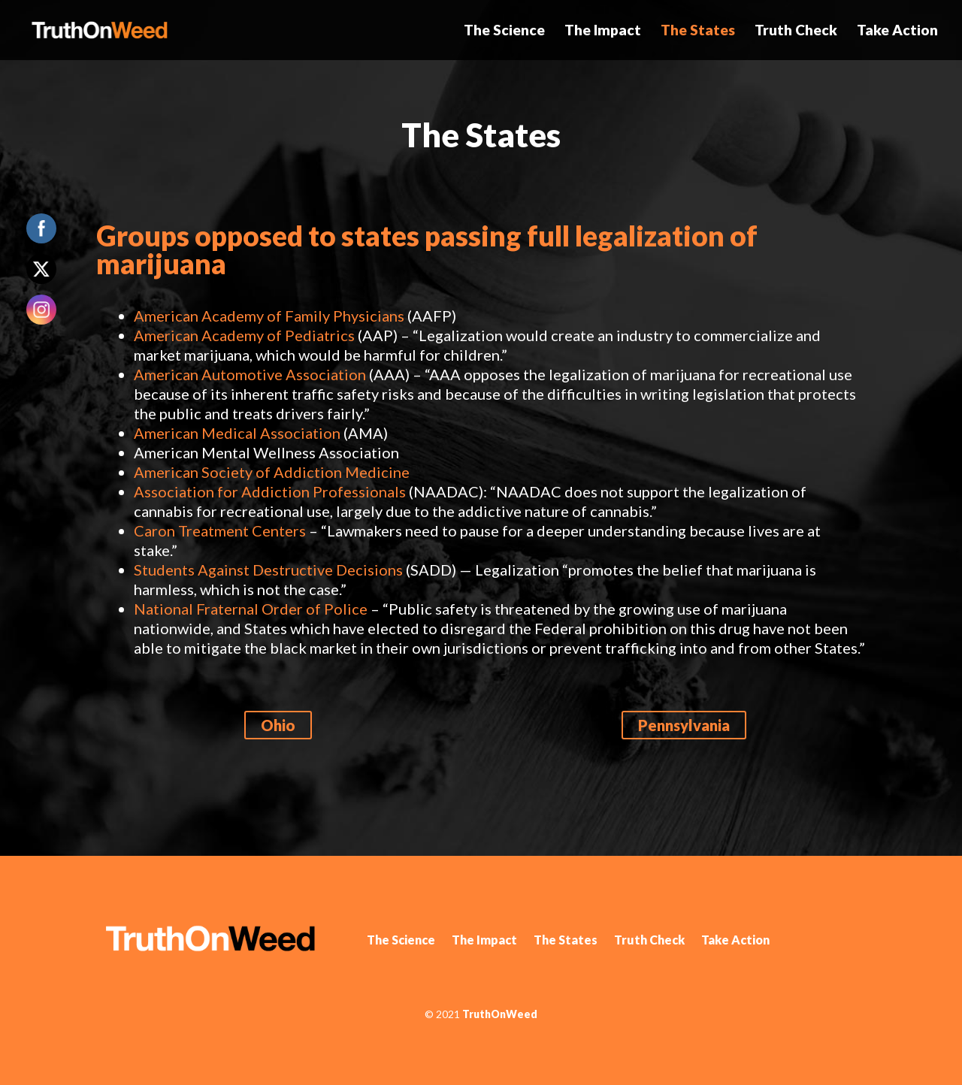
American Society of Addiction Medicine (272, 472)
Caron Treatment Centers (220, 530)
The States (698, 31)
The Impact (602, 31)
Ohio (278, 725)
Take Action (897, 31)
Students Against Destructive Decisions (268, 570)
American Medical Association (237, 433)
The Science (504, 31)
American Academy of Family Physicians (269, 316)
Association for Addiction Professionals (270, 491)
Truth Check (796, 31)
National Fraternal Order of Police (251, 609)
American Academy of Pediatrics (244, 335)
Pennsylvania (684, 725)
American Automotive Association (250, 374)
